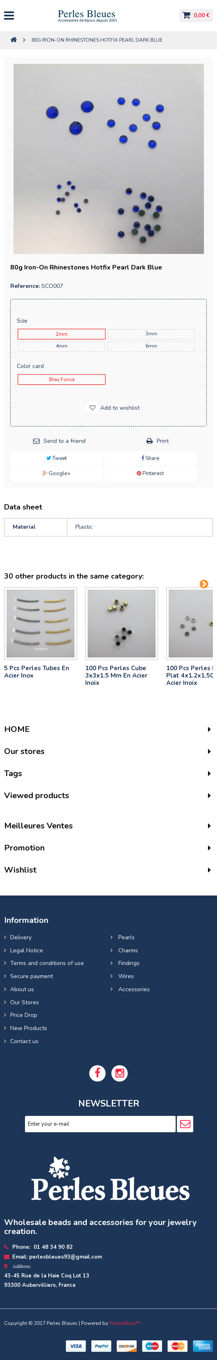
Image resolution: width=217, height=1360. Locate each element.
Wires (125, 976)
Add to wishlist (119, 408)
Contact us (24, 1041)
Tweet (56, 458)
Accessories (133, 989)
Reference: (25, 286)
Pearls (126, 937)
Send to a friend (64, 441)
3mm (151, 333)
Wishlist (20, 869)
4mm (62, 346)
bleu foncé (62, 379)
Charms (127, 950)
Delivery (21, 937)
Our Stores (24, 1002)
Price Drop (23, 1015)
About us (22, 989)
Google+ (56, 473)
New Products (28, 1028)
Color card (31, 366)
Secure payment (31, 976)
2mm (62, 334)
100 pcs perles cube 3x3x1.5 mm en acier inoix (116, 675)
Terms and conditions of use (47, 963)
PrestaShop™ (124, 1323)
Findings (128, 963)
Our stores (24, 751)
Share (150, 458)
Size (23, 321)
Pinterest (150, 473)
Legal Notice (26, 950)
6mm (151, 346)
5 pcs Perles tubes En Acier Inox (36, 672)
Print (163, 441)
